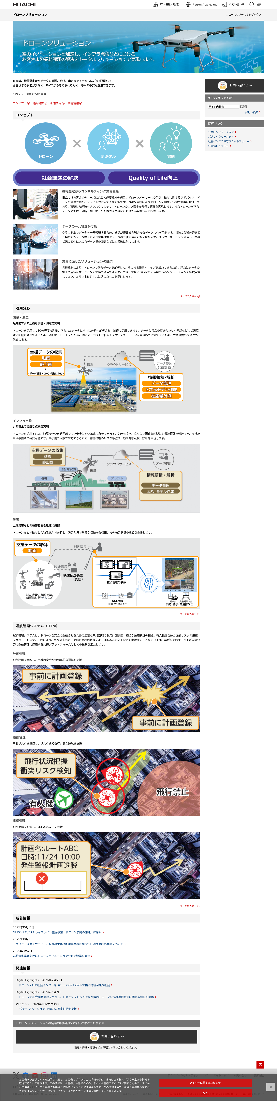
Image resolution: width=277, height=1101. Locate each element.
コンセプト (20, 103)
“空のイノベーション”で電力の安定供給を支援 (48, 1009)
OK (205, 1092)
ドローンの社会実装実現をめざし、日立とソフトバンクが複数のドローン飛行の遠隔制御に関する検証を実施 (86, 997)
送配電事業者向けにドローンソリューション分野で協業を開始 (51, 956)
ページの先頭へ (188, 296)
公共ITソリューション (221, 132)
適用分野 (38, 103)
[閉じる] (270, 1087)
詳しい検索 (251, 112)
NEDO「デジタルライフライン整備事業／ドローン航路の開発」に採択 (57, 932)
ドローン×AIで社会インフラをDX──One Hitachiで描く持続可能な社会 (64, 985)
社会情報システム (218, 146)
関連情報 (73, 103)
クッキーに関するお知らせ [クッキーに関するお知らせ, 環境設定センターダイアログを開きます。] (205, 1082)
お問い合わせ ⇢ (112, 1036)
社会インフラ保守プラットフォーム (228, 141)
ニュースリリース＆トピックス (243, 14)
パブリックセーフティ (220, 136)
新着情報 (55, 103)
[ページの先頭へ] (260, 1065)
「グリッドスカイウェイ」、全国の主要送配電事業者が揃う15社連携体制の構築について (68, 944)
